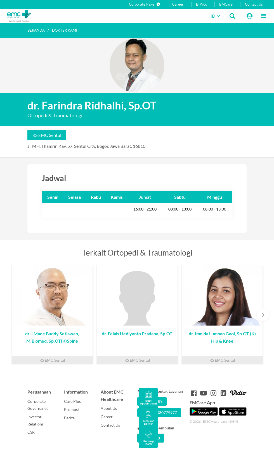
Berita (69, 417)
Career (177, 4)
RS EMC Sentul (46, 135)
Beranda (36, 30)
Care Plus (72, 401)
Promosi (71, 409)
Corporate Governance (37, 405)
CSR (31, 432)
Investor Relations (35, 420)
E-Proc (201, 4)
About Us (109, 408)
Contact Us (254, 4)
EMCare (226, 4)
